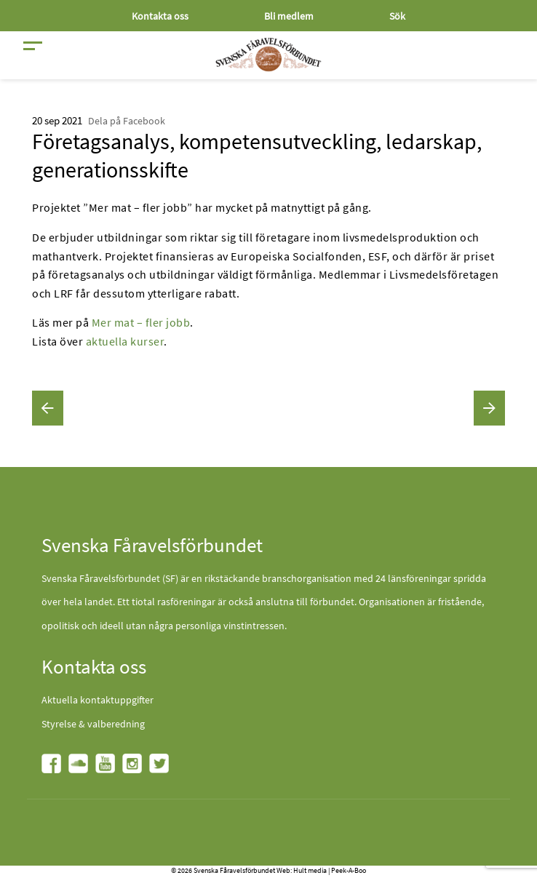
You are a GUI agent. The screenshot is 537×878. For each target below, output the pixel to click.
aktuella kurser (125, 341)
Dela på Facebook (126, 120)
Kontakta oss (160, 16)
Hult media (310, 870)
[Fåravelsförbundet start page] (268, 54)
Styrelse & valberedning (93, 723)
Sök (397, 16)
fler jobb (168, 322)
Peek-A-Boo (348, 870)
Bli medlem (289, 16)
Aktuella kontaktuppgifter (97, 699)
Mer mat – (117, 322)
